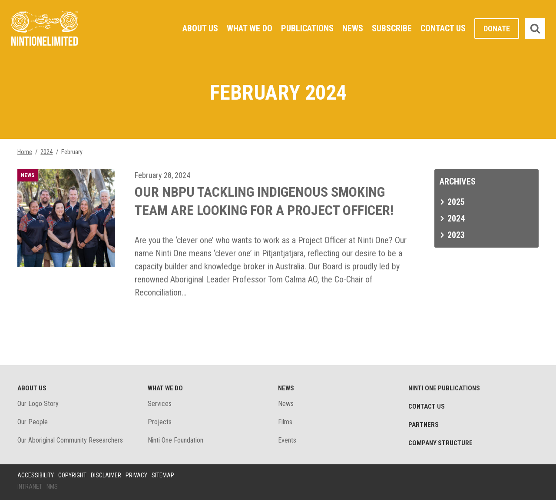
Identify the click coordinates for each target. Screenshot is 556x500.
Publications (307, 28)
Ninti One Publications (444, 388)
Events (287, 440)
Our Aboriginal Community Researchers (70, 440)
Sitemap (163, 475)
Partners (423, 425)
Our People (32, 422)
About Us (200, 28)
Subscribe (392, 28)
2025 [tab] (456, 202)
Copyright (72, 475)
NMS (52, 486)
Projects (160, 422)
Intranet (29, 486)
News (352, 28)
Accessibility (35, 475)
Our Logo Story (38, 403)
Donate (496, 28)
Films (285, 422)
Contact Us (443, 28)
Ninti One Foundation (175, 440)
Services (160, 403)
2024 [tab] (456, 218)
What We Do (249, 28)
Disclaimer (106, 475)
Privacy (136, 475)
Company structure (440, 443)
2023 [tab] (456, 235)
